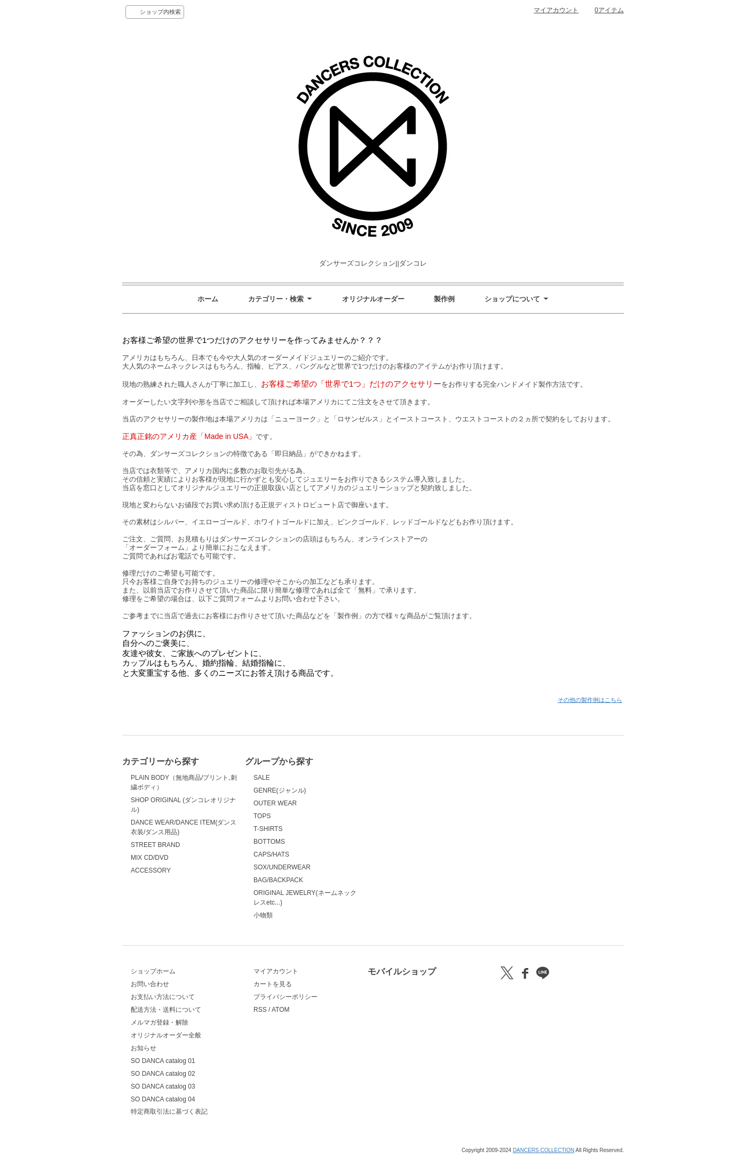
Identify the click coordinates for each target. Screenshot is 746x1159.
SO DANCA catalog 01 (163, 1061)
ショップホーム (153, 971)
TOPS (262, 816)
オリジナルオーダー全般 (166, 1035)
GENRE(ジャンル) (279, 790)
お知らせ (143, 1048)
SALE (261, 777)
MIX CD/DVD (150, 857)
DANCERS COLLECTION (543, 1150)
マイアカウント (556, 10)
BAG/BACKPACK (278, 880)
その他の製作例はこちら (590, 700)
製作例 (444, 299)
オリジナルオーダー (373, 299)
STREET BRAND (155, 845)
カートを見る (272, 984)
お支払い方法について (163, 997)
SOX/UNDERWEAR (282, 867)
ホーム (207, 299)
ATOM (281, 1009)
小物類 (263, 915)
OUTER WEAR (275, 803)
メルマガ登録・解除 (159, 1022)
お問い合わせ (150, 984)
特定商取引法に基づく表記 (169, 1111)
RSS (260, 1009)
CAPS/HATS (271, 854)
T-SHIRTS (267, 829)
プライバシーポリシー (285, 997)
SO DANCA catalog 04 (163, 1099)
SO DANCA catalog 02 (163, 1073)
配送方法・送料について (166, 1009)
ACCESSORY (151, 870)
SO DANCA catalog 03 (163, 1086)
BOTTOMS (269, 841)
